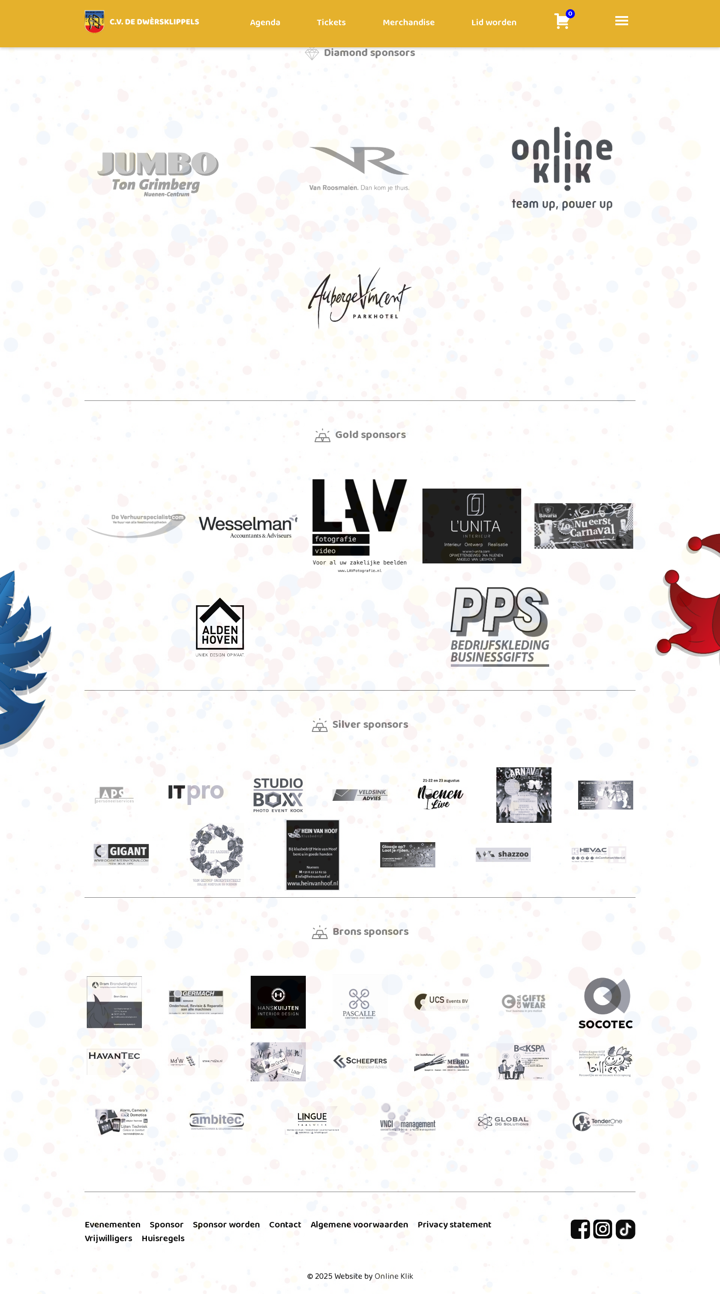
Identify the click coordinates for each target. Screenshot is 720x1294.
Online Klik (394, 1276)
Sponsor (167, 1224)
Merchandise (408, 22)
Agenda (265, 22)
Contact (285, 1224)
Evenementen (112, 1224)
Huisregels (163, 1238)
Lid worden (494, 22)
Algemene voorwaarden (359, 1224)
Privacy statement (454, 1224)
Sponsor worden (226, 1224)
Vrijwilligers (108, 1238)
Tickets (331, 22)
